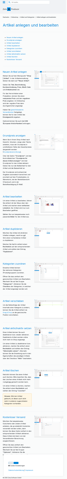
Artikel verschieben (14, 51)
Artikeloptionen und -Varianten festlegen (21, 467)
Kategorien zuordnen (14, 48)
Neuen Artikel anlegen (15, 37)
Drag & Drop (7, 312)
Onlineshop (14, 17)
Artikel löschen (12, 57)
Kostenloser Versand (14, 59)
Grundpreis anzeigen (14, 40)
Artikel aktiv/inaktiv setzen (16, 54)
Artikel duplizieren (13, 46)
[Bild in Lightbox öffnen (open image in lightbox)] (48, 80)
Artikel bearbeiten (13, 43)
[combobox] (29, 2)
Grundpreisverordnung (11, 152)
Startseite (6, 17)
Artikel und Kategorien (27, 17)
